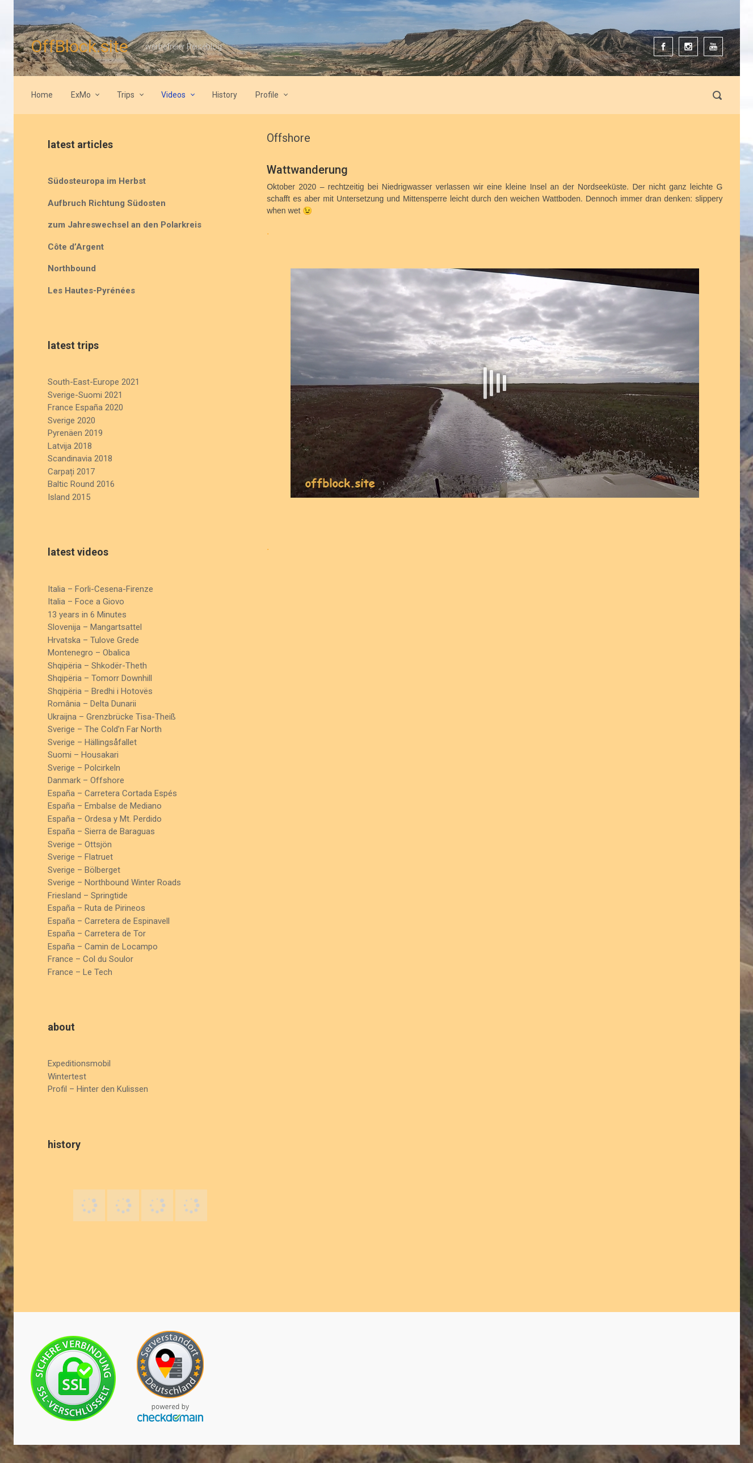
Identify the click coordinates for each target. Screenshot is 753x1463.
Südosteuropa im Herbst (97, 181)
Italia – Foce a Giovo (86, 601)
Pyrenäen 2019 (75, 433)
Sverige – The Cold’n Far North (105, 729)
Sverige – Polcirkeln (84, 768)
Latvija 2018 (70, 446)
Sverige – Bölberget (84, 870)
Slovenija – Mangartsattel (95, 627)
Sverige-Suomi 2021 (85, 395)
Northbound (72, 268)
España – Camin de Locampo (103, 946)
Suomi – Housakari (83, 755)
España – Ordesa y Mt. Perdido (105, 819)
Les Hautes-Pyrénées (91, 290)
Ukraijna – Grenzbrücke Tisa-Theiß (112, 717)
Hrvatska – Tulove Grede (93, 640)
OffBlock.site (79, 46)
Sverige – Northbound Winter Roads (114, 882)
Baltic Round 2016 (81, 484)
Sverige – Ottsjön (80, 844)
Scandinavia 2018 (80, 458)
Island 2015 (69, 497)
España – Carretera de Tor (97, 933)
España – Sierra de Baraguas (101, 831)
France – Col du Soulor (90, 959)
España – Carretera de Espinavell (109, 921)
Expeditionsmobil (79, 1063)
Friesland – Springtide (88, 895)
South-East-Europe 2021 (94, 382)
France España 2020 (85, 407)
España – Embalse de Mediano (105, 806)
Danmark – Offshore (86, 780)
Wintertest (67, 1076)
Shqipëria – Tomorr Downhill (100, 678)
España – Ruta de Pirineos (96, 908)
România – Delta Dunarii (92, 704)
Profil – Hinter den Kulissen (98, 1089)
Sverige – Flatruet (80, 857)
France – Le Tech (80, 972)
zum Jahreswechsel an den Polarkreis (124, 225)
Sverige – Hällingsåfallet (92, 742)
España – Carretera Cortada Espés (112, 793)
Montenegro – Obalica (89, 653)
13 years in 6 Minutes (87, 614)
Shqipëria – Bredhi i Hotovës (100, 691)
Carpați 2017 (71, 471)
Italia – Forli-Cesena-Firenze (100, 589)
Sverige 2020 (71, 420)
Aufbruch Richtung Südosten (107, 203)
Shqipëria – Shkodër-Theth (97, 666)
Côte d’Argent (76, 247)
